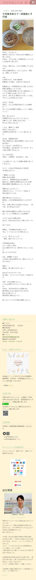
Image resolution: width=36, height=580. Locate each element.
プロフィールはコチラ (18, 517)
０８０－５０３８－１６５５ (12, 341)
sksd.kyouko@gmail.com (10, 337)
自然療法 (6, 11)
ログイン (4, 575)
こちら (10, 385)
